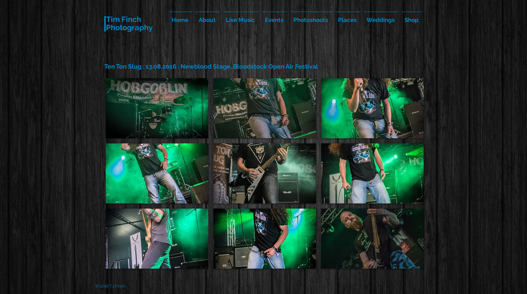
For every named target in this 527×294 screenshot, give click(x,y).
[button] (157, 108)
